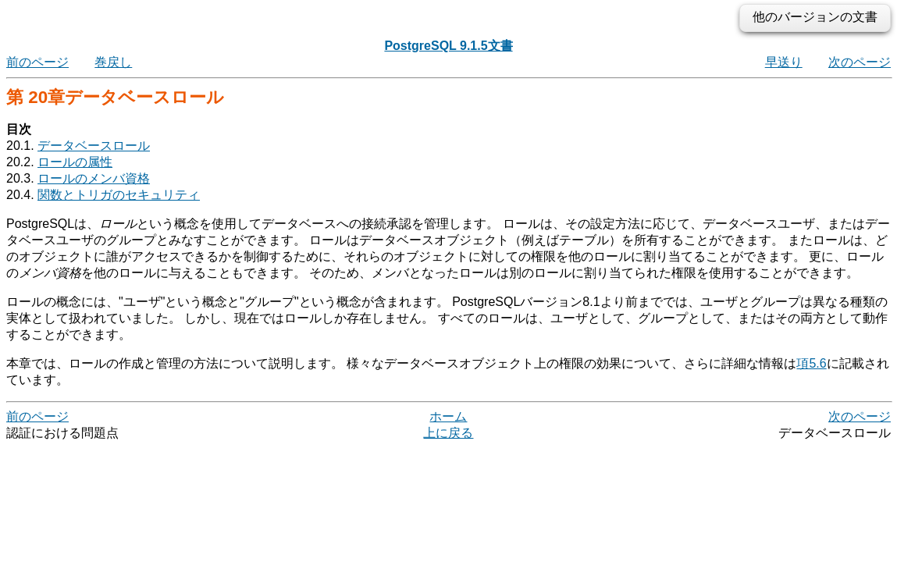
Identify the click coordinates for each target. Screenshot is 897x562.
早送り (784, 62)
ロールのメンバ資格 (93, 178)
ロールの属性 (74, 162)
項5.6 (811, 363)
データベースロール (93, 145)
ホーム (448, 416)
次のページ (859, 62)
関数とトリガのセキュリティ (118, 194)
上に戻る (448, 432)
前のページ (37, 62)
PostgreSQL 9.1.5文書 (448, 45)
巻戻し (113, 62)
